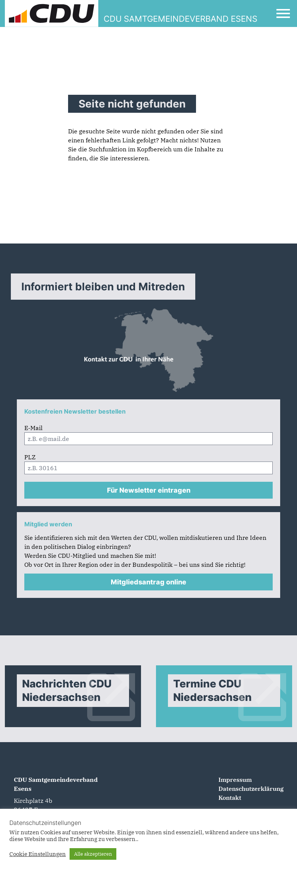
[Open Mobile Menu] (283, 13)
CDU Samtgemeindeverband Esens (56, 784)
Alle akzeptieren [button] (93, 854)
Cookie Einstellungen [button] (37, 854)
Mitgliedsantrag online (148, 582)
